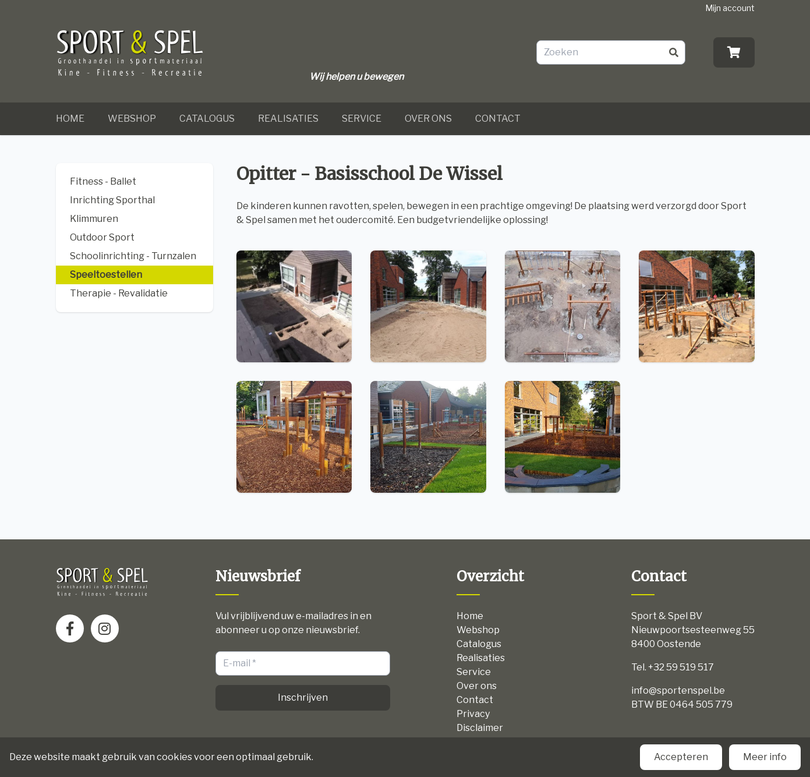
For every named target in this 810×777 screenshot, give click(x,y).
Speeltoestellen (106, 274)
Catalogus (207, 118)
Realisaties (288, 118)
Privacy (473, 713)
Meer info (765, 756)
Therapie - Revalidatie (119, 293)
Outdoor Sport (102, 237)
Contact (498, 118)
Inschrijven (303, 697)
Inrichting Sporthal (112, 200)
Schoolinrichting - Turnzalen (133, 256)
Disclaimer (480, 727)
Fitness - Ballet (103, 181)
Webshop (132, 118)
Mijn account (730, 8)
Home (70, 118)
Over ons (428, 118)
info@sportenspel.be (678, 690)
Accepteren (681, 756)
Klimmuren (94, 218)
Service (361, 118)
